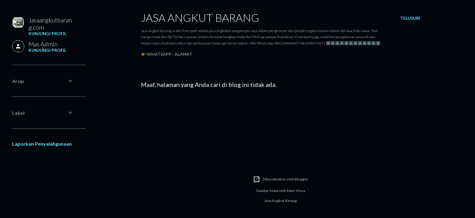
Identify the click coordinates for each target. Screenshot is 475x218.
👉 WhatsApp (156, 54)
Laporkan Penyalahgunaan (42, 144)
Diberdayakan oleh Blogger (280, 179)
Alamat (183, 54)
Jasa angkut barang (200, 17)
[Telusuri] (410, 18)
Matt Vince (296, 190)
